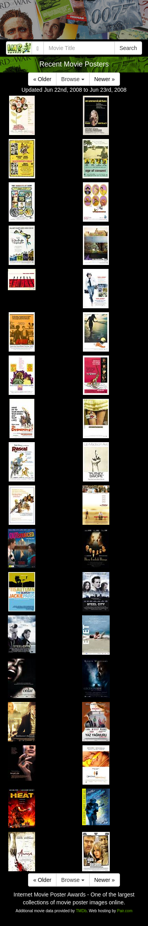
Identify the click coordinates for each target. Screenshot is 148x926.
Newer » (104, 79)
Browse (72, 79)
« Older (42, 79)
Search (128, 48)
